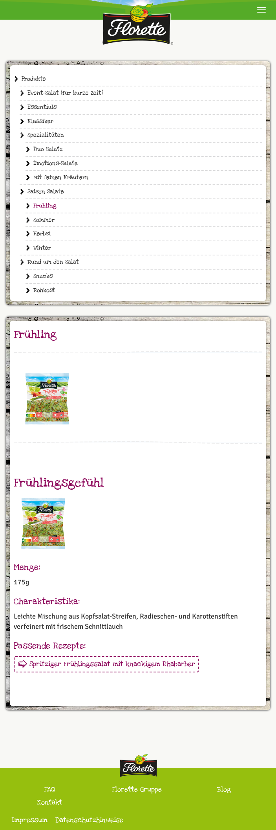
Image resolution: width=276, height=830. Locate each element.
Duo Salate (48, 149)
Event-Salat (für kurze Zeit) (65, 93)
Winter (42, 248)
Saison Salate (45, 191)
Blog (224, 789)
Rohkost (44, 290)
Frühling (45, 205)
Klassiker (40, 121)
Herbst (42, 233)
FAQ (49, 789)
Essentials (42, 107)
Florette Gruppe (137, 789)
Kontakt (49, 802)
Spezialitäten (45, 135)
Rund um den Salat (53, 262)
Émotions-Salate (55, 163)
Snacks (43, 276)
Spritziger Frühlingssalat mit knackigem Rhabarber (112, 663)
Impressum (30, 819)
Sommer (44, 220)
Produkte (34, 79)
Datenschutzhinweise (89, 819)
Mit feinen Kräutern (61, 177)
